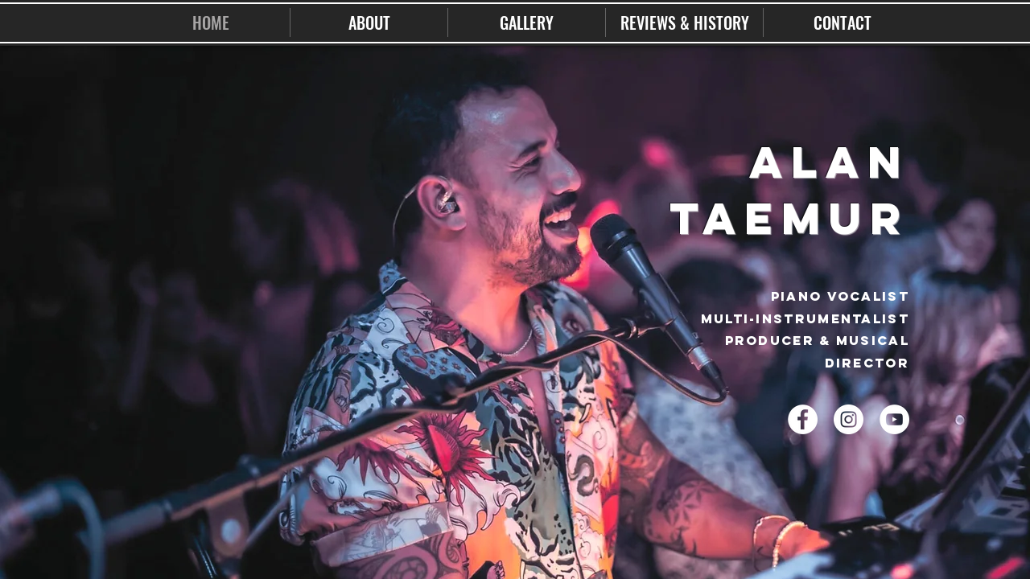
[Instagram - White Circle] (848, 419)
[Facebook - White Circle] (803, 419)
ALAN (829, 161)
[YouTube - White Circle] (894, 419)
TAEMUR (789, 218)
